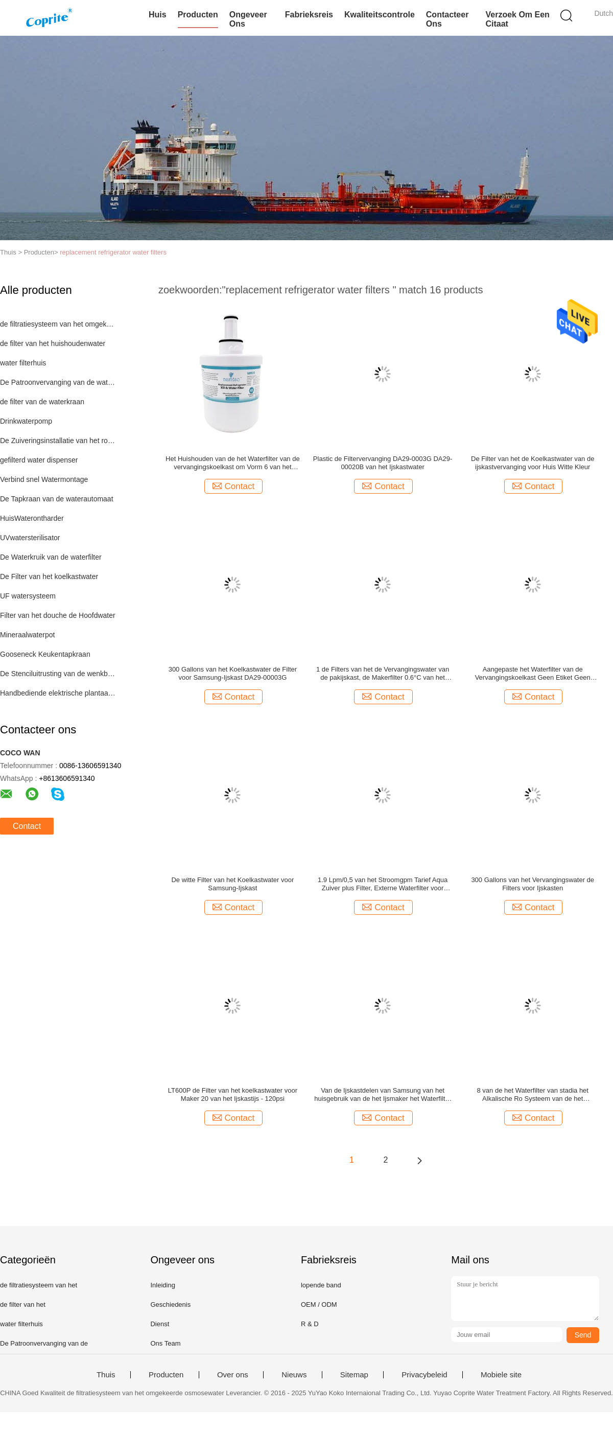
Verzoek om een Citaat (517, 19)
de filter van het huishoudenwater (52, 343)
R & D (310, 1324)
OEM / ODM (319, 1304)
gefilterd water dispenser (39, 460)
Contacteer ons (447, 19)
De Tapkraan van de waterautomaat (56, 499)
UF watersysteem (28, 596)
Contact (27, 826)
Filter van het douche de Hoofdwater (57, 615)
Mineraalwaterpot (27, 635)
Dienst (159, 1324)
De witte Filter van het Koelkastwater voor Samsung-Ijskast (232, 884)
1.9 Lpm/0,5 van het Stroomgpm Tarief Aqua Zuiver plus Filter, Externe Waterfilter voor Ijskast (382, 884)
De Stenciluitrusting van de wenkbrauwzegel (58, 673)
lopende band (321, 1285)
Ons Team (165, 1343)
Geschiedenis (170, 1304)
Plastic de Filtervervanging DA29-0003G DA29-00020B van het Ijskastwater (382, 463)
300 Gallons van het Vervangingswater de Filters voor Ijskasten (532, 884)
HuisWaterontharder (32, 518)
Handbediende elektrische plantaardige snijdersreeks (58, 693)
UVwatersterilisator (30, 538)
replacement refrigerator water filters (113, 252)
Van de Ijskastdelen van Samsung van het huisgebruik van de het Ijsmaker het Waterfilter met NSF (382, 1095)
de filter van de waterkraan (42, 402)
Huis (158, 14)
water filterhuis (23, 363)
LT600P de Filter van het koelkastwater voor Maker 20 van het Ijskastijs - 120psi (232, 1094)
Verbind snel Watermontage (44, 479)
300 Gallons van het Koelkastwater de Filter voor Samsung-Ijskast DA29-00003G (233, 673)
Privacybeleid (424, 1374)
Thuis (106, 1374)
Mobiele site (501, 1374)
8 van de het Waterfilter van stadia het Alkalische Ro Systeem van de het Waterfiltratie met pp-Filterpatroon (532, 1095)
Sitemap (354, 1374)
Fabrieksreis (309, 14)
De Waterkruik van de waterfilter (51, 557)
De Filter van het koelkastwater (49, 576)
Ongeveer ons (248, 19)
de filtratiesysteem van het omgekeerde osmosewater (58, 324)
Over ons (232, 1374)
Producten (198, 14)
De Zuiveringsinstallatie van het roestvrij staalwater (58, 440)
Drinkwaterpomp (26, 421)
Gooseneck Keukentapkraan (45, 654)
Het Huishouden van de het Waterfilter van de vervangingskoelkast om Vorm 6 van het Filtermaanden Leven (233, 463)
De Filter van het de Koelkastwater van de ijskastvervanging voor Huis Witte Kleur (532, 463)
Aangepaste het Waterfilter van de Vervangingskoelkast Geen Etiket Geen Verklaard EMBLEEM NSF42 (533, 673)
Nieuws (293, 1374)
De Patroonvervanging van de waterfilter (58, 382)
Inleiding (162, 1285)
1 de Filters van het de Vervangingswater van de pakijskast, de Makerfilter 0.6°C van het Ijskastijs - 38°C (382, 673)
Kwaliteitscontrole (379, 14)
